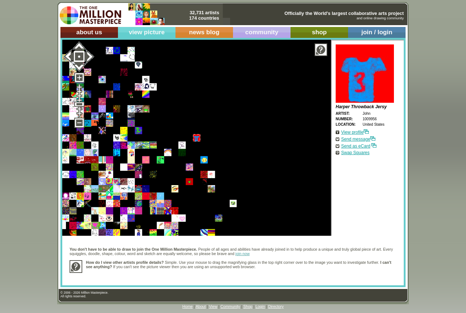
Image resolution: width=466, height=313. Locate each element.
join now (243, 253)
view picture (147, 32)
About (201, 306)
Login (260, 306)
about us (89, 32)
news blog (204, 32)
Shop (247, 306)
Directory (276, 306)
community (262, 32)
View (213, 306)
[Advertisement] (218, 275)
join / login (376, 32)
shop (319, 32)
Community (230, 306)
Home (187, 306)
